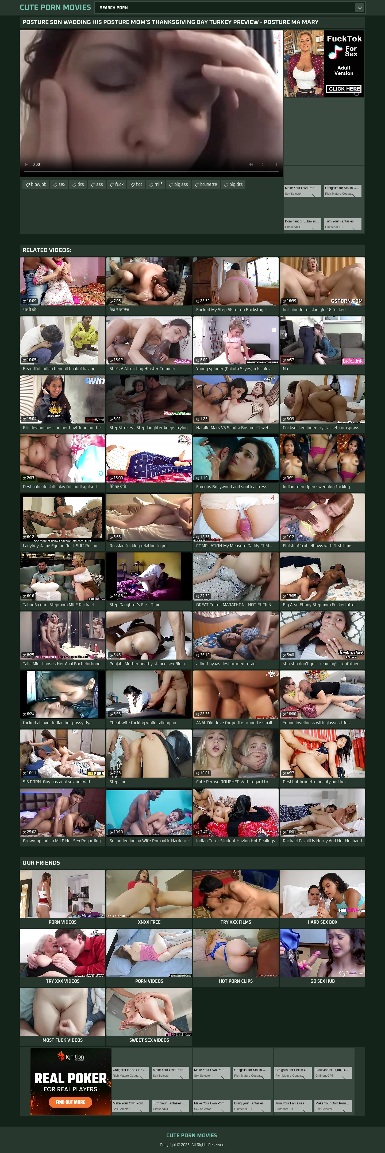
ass (99, 184)
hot (139, 184)
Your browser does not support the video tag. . (151, 103)
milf (158, 184)
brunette (208, 184)
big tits (236, 184)
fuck (119, 184)
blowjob (38, 184)
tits (81, 184)
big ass (181, 184)
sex (62, 184)
